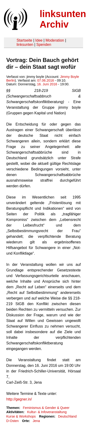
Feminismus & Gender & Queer (46, 408)
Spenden (43, 45)
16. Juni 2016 (47, 84)
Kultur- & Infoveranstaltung (47, 412)
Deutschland (67, 416)
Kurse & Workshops (21, 416)
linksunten (24, 45)
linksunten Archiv (63, 19)
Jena (36, 421)
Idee (38, 40)
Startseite (24, 40)
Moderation (54, 40)
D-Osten (12, 421)
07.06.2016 (45, 80)
